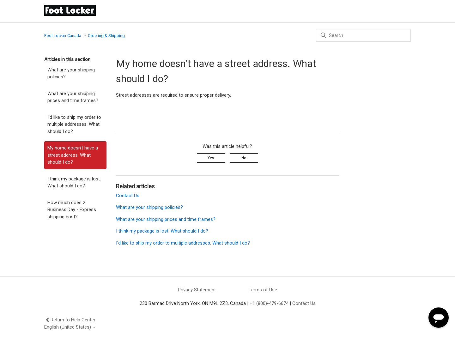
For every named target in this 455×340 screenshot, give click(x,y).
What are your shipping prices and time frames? (72, 97)
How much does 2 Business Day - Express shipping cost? (71, 210)
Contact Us (127, 195)
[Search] (363, 35)
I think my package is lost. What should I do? (74, 182)
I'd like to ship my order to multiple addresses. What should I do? (74, 124)
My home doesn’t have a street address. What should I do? (72, 155)
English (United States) (70, 327)
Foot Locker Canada (62, 35)
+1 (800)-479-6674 (269, 303)
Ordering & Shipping (106, 35)
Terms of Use (263, 290)
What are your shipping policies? (71, 73)
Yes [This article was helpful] (211, 158)
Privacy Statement (197, 290)
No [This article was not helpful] (243, 158)
